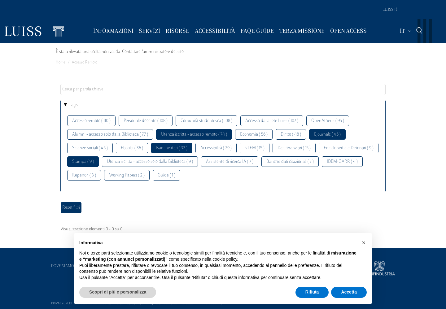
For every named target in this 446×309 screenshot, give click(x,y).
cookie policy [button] (224, 259)
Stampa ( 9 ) (83, 161)
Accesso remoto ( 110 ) (91, 121)
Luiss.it (389, 9)
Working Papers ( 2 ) (127, 175)
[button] (364, 243)
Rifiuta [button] (312, 291)
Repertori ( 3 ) (84, 175)
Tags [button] (73, 105)
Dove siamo (62, 266)
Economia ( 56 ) (254, 134)
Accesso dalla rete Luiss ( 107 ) (271, 121)
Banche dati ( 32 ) (171, 148)
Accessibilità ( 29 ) (216, 148)
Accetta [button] (349, 291)
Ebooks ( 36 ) (132, 148)
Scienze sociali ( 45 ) (90, 148)
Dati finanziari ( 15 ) (294, 148)
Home (60, 62)
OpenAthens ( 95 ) (327, 121)
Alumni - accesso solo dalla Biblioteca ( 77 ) (110, 134)
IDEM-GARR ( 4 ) (342, 161)
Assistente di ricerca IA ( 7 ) (229, 161)
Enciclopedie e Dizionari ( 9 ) (349, 148)
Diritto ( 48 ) (291, 134)
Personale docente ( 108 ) (146, 121)
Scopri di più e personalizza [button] (117, 291)
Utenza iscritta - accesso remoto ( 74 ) (194, 134)
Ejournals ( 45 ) (327, 134)
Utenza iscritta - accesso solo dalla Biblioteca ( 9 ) (150, 161)
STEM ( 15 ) (255, 148)
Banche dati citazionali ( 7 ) (290, 161)
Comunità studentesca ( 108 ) (206, 121)
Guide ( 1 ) (166, 175)
